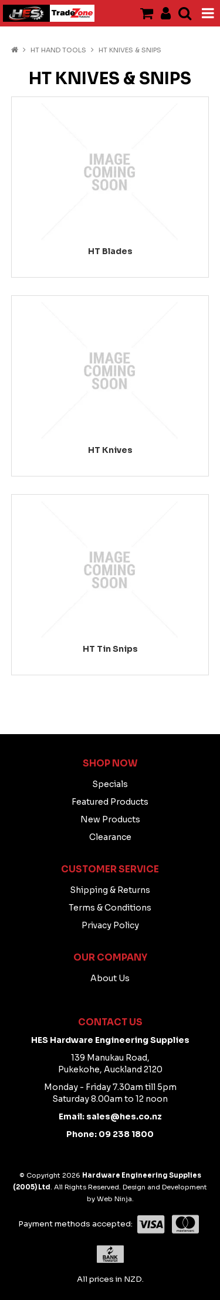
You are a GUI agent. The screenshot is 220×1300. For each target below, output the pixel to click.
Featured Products (110, 801)
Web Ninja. (115, 1199)
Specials (110, 784)
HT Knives (110, 450)
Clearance (110, 837)
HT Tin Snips (110, 649)
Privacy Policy (110, 925)
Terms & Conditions (110, 907)
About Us (110, 978)
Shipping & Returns (110, 890)
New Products (110, 819)
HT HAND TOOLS (58, 50)
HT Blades (110, 251)
